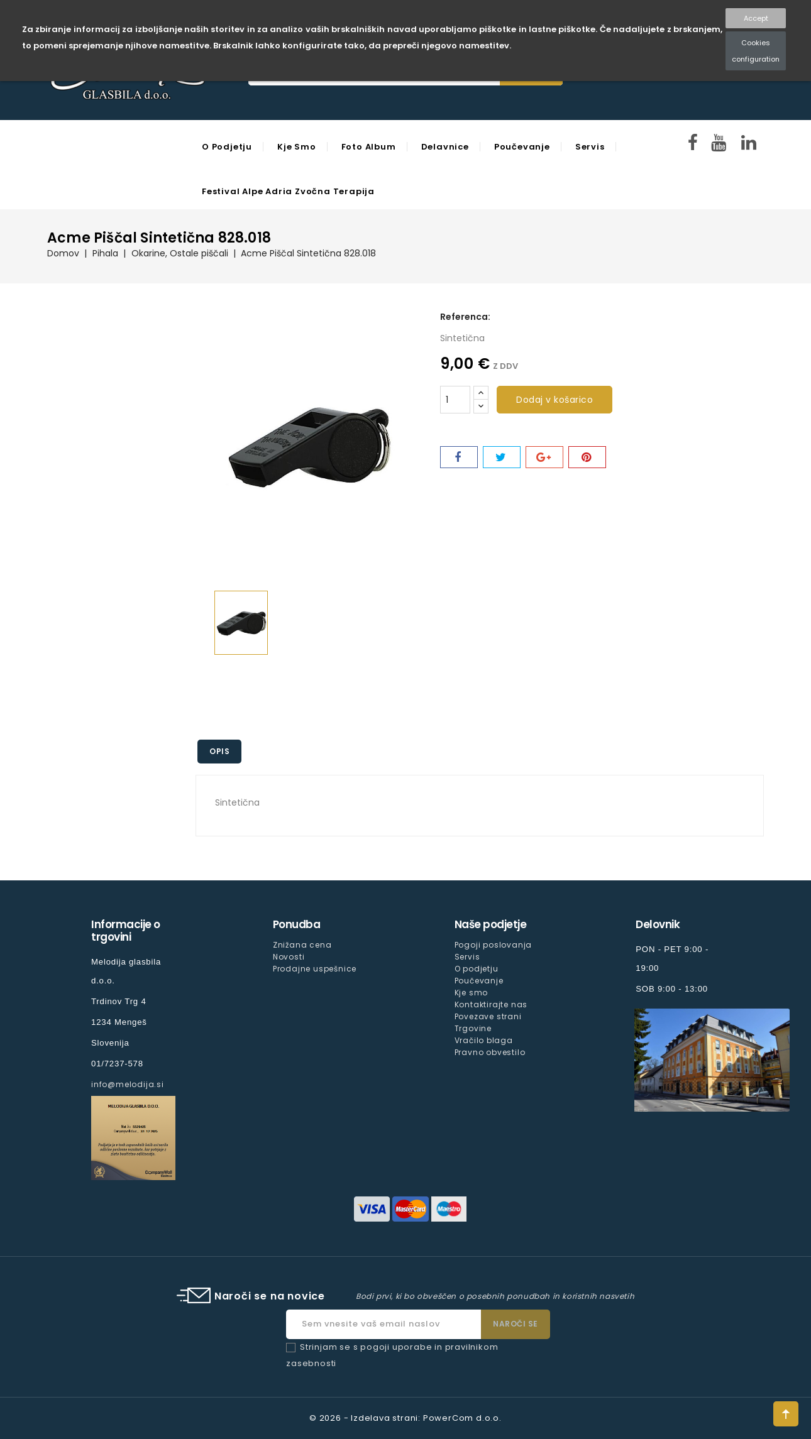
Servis (590, 147)
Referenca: (465, 316)
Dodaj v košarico (554, 399)
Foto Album (368, 147)
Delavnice (445, 147)
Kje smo (296, 147)
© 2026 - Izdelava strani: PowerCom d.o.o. (405, 1418)
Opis (220, 751)
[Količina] (455, 399)
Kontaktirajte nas (491, 1004)
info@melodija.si (127, 1084)
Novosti (289, 956)
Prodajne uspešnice (314, 968)
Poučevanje (522, 147)
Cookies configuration (756, 51)
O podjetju (227, 147)
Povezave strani (488, 1016)
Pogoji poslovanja (493, 944)
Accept (756, 18)
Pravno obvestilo (490, 1052)
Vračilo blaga (484, 1040)
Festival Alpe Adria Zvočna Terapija (288, 191)
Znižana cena (302, 944)
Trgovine (473, 1028)
